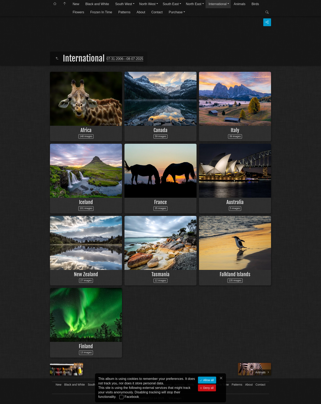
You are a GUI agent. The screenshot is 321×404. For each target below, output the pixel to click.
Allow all (208, 380)
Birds (255, 4)
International (218, 4)
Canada (160, 130)
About (141, 12)
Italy (235, 130)
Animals (239, 4)
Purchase (176, 12)
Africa (86, 130)
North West (147, 4)
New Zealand (86, 274)
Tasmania (160, 274)
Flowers (78, 12)
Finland (86, 346)
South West (123, 4)
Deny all (208, 387)
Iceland (86, 202)
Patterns (124, 12)
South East (171, 4)
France (160, 202)
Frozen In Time (101, 12)
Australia (235, 202)
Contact (157, 12)
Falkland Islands (235, 274)
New (76, 4)
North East (193, 4)
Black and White (97, 4)
